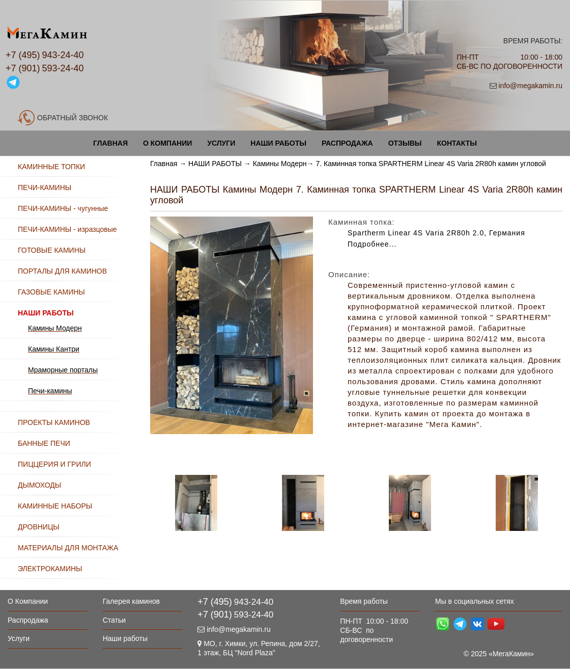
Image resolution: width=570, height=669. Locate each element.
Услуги (221, 143)
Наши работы (278, 143)
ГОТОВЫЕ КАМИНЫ (52, 250)
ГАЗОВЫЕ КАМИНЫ (51, 292)
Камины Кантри (53, 349)
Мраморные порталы (63, 370)
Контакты (456, 143)
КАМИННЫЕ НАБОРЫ (55, 506)
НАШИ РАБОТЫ (215, 163)
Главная (110, 143)
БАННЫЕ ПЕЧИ (44, 443)
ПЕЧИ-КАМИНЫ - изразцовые (67, 229)
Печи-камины (50, 391)
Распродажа (347, 143)
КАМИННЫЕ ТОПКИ (51, 167)
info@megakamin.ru (530, 86)
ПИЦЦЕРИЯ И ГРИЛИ (54, 464)
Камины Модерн (280, 163)
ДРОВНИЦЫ (39, 527)
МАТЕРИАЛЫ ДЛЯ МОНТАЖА (68, 548)
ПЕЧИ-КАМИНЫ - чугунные (63, 208)
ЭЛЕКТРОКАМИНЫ (50, 569)
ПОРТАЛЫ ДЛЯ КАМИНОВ (62, 271)
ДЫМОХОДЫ (39, 485)
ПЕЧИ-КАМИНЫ (44, 187)
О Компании (167, 143)
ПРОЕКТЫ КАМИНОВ (54, 422)
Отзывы (405, 143)
